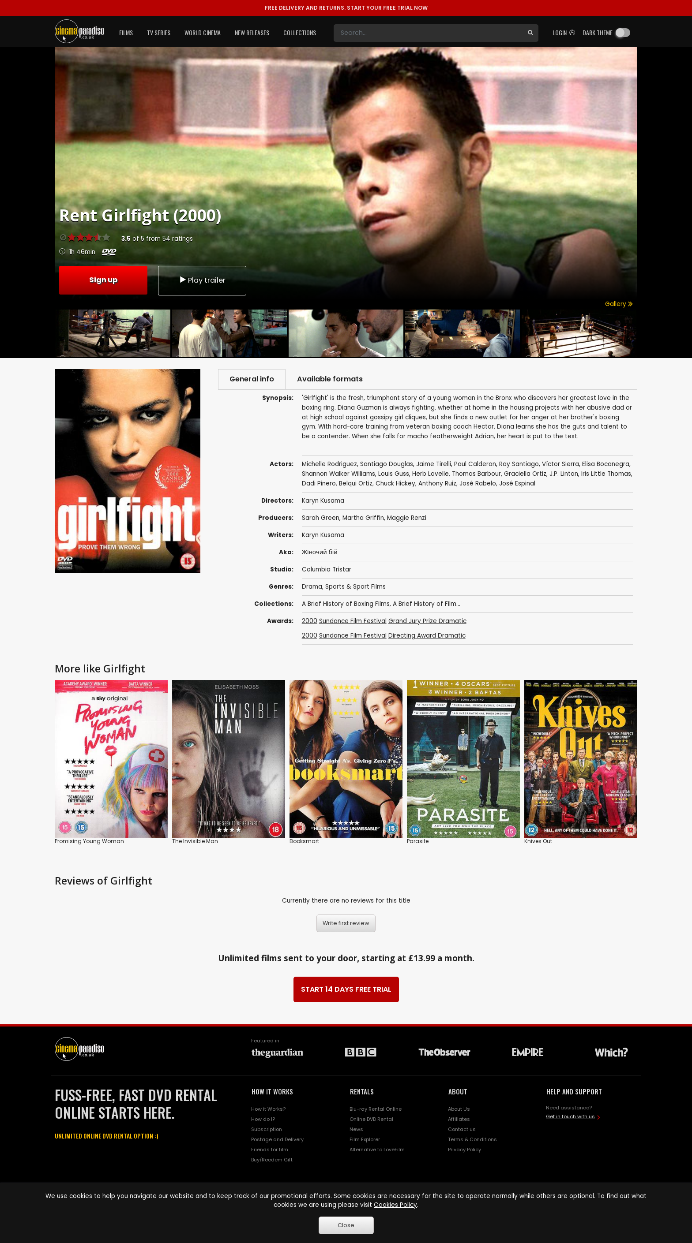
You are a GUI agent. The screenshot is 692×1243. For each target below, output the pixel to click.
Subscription (266, 1129)
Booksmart (304, 841)
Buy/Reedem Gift (272, 1159)
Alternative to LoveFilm (377, 1149)
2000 (309, 621)
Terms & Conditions (472, 1139)
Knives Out (538, 841)
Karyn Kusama (323, 535)
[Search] (428, 33)
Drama (312, 586)
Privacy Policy (464, 1149)
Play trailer (202, 280)
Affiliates (459, 1119)
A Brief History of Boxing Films (346, 604)
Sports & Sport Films (355, 586)
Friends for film (269, 1149)
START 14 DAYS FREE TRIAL (346, 989)
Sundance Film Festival (353, 621)
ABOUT (457, 1091)
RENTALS (362, 1091)
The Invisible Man (195, 841)
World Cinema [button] (202, 32)
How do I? (263, 1119)
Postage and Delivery (277, 1139)
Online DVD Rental (371, 1119)
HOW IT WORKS (272, 1091)
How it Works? (268, 1108)
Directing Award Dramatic (427, 635)
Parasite (418, 841)
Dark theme (598, 32)
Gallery (619, 304)
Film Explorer (365, 1139)
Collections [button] (299, 32)
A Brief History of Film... (426, 604)
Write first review (346, 923)
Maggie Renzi (406, 518)
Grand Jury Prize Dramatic (427, 621)
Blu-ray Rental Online (376, 1108)
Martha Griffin (363, 518)
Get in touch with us (570, 1116)
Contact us (462, 1129)
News (356, 1129)
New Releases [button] (252, 32)
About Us (459, 1108)
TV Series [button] (158, 32)
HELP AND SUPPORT (574, 1091)
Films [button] (126, 32)
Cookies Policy (395, 1205)
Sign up (103, 280)
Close (346, 1225)
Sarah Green (320, 518)
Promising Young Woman (89, 841)
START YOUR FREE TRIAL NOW (346, 7)
